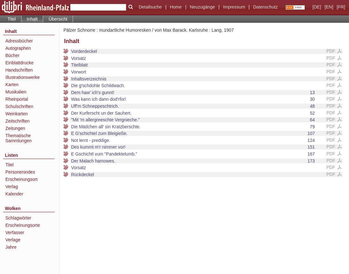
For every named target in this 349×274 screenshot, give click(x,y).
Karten (11, 84)
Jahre (10, 247)
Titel (12, 19)
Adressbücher (19, 40)
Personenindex (20, 172)
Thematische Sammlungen (18, 138)
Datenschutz (265, 7)
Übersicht (58, 19)
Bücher (12, 55)
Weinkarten (16, 113)
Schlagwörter (18, 217)
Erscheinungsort (21, 179)
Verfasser (14, 232)
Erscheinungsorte (22, 225)
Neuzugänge (202, 7)
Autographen (18, 48)
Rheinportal (16, 99)
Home (175, 7)
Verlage (12, 239)
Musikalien (15, 91)
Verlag (11, 186)
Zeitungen (15, 128)
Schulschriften (19, 106)
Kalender (14, 193)
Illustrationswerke (22, 77)
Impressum (234, 7)
